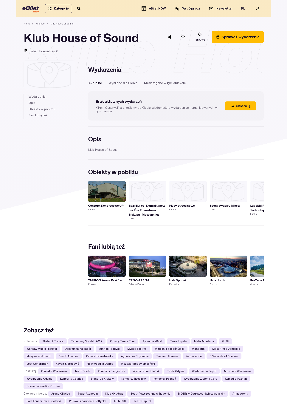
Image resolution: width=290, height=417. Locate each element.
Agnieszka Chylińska (135, 357)
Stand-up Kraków (102, 379)
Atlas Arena (240, 394)
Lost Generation (37, 364)
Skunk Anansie (68, 357)
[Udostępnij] (170, 38)
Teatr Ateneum (88, 394)
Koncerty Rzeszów (133, 379)
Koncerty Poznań (164, 379)
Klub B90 (120, 402)
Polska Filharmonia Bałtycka (87, 402)
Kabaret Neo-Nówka (99, 357)
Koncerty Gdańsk (71, 379)
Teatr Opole (82, 372)
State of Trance (52, 342)
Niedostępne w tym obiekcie (165, 84)
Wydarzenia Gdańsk (146, 372)
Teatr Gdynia (175, 372)
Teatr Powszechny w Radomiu (150, 394)
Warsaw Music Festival (42, 349)
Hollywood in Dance (100, 364)
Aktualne (95, 84)
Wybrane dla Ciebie (123, 84)
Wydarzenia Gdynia (39, 379)
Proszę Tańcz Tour (122, 342)
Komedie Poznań (236, 379)
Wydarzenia (37, 97)
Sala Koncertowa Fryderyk (44, 402)
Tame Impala (178, 342)
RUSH (225, 342)
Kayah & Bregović (67, 364)
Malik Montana (204, 342)
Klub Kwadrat (114, 394)
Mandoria (198, 349)
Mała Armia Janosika (226, 349)
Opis (32, 104)
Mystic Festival (137, 349)
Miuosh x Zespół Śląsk (169, 349)
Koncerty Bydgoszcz (111, 372)
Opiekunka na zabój (78, 349)
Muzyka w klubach (39, 357)
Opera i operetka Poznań (43, 387)
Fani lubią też (38, 116)
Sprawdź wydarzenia (238, 38)
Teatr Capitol (142, 402)
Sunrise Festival (109, 349)
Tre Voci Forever (167, 357)
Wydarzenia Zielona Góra (200, 379)
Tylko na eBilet (152, 342)
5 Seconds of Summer (224, 357)
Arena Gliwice (60, 394)
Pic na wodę (194, 357)
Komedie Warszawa (54, 372)
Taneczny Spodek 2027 (86, 342)
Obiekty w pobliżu (42, 110)
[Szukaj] (80, 8)
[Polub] (183, 38)
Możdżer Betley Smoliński (138, 364)
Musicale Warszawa (237, 372)
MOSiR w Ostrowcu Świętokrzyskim (201, 394)
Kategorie (59, 9)
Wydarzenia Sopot (204, 372)
